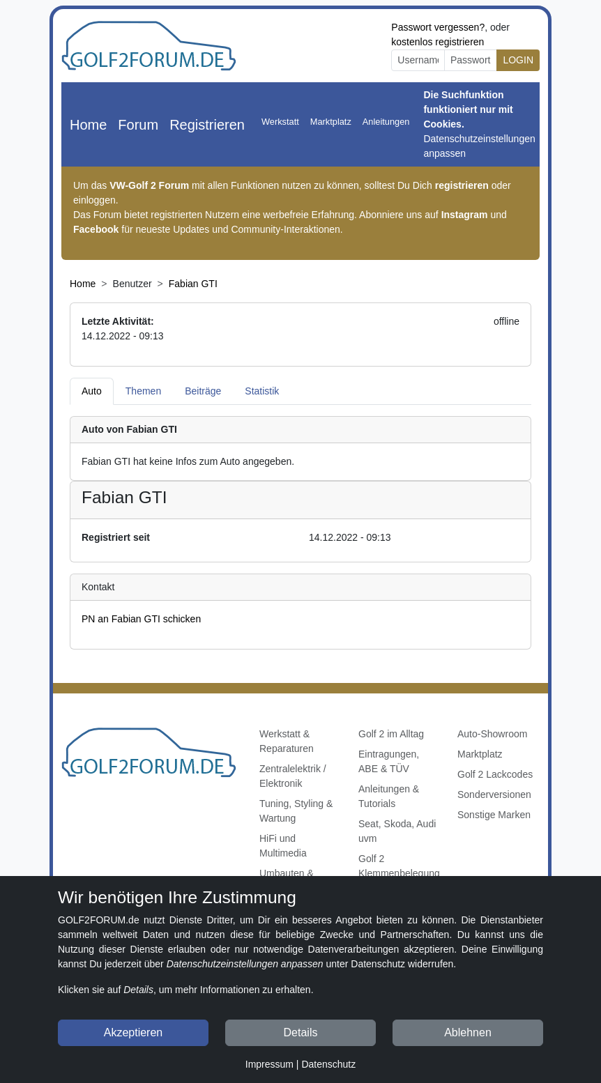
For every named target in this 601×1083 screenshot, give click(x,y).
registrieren (462, 185)
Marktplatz (330, 121)
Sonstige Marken (494, 814)
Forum (138, 124)
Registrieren (207, 124)
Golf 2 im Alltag (391, 733)
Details (301, 1032)
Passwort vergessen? (438, 27)
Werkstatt (280, 121)
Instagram (464, 214)
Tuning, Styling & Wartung (296, 811)
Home (88, 124)
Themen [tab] (143, 391)
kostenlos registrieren (437, 41)
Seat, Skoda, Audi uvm (397, 831)
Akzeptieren (133, 1032)
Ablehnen (468, 1032)
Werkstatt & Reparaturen (286, 741)
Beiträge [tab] (203, 391)
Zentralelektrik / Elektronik (292, 776)
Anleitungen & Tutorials (388, 796)
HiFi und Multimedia (283, 846)
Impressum (269, 1064)
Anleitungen (386, 121)
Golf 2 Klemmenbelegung (399, 866)
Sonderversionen (494, 794)
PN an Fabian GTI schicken (141, 618)
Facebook (96, 229)
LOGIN (518, 60)
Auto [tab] (92, 391)
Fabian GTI (193, 283)
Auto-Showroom (492, 733)
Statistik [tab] (262, 391)
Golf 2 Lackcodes (495, 774)
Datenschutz (328, 1064)
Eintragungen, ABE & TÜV (388, 761)
